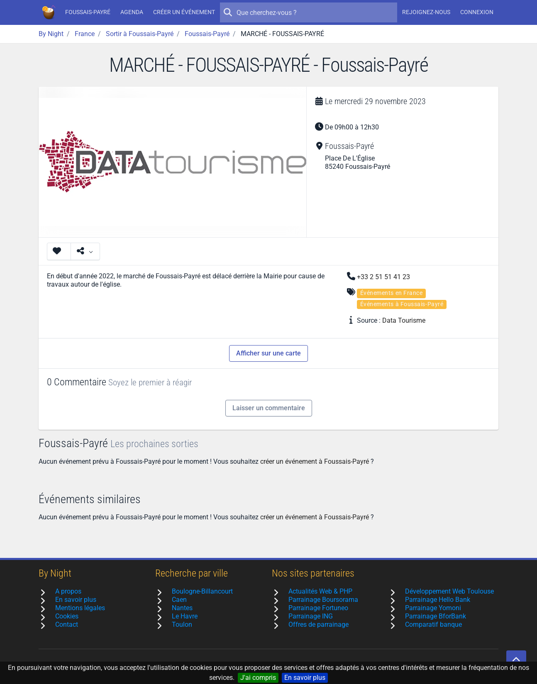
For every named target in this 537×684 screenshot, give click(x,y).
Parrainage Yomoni (433, 608)
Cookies (66, 616)
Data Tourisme (403, 320)
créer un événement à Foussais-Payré (314, 461)
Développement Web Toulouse (449, 591)
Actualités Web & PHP (320, 591)
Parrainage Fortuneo (318, 608)
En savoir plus (304, 678)
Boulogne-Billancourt (202, 591)
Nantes (182, 608)
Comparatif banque (433, 624)
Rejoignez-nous (426, 12)
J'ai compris (258, 678)
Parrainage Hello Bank (437, 600)
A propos (68, 591)
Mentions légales (80, 608)
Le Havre (185, 616)
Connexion (476, 12)
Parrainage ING (310, 616)
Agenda (131, 12)
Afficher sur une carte (268, 353)
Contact (66, 624)
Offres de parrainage (318, 624)
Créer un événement (184, 12)
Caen (179, 600)
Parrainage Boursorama (323, 600)
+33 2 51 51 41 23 (383, 277)
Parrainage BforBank (435, 616)
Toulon (182, 624)
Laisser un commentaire (268, 408)
